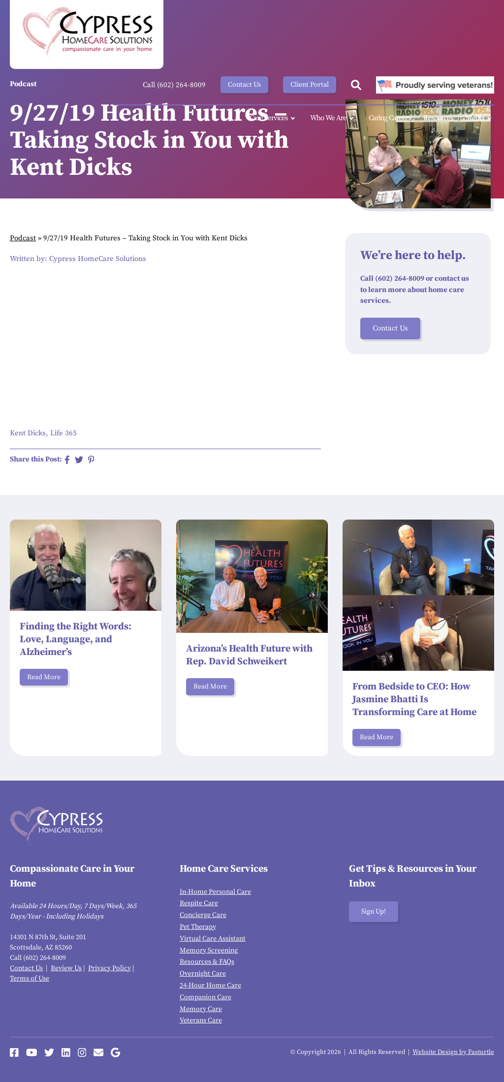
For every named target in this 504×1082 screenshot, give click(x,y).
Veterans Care (201, 1020)
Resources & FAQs (207, 961)
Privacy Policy (109, 968)
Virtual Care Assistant (213, 938)
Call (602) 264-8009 (174, 85)
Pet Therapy (198, 926)
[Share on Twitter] (79, 460)
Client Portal (309, 84)
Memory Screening (209, 950)
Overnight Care (203, 973)
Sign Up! (373, 911)
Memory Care (201, 1009)
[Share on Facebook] (67, 460)
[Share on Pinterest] (91, 460)
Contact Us (244, 84)
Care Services (274, 118)
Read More (44, 677)
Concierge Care (203, 915)
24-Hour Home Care (210, 985)
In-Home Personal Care (215, 891)
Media (480, 118)
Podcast (23, 238)
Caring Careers (390, 118)
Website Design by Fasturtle (453, 1052)
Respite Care (199, 903)
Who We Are (333, 118)
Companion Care (205, 997)
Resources (438, 118)
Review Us (66, 968)
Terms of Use (29, 978)
